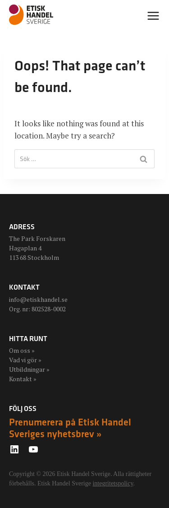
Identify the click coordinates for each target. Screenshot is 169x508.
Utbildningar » (29, 369)
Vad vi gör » (25, 360)
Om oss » (22, 350)
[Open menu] (153, 16)
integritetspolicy (112, 483)
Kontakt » (23, 378)
